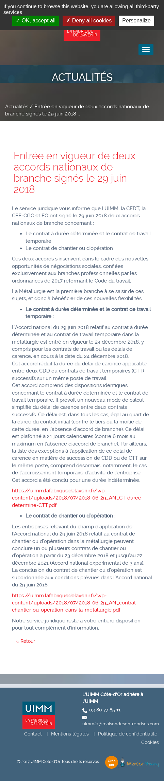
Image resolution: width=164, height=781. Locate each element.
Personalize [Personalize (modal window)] (136, 20)
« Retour (25, 641)
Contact (33, 734)
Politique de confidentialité (127, 734)
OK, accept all (35, 20)
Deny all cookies (89, 20)
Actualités (16, 107)
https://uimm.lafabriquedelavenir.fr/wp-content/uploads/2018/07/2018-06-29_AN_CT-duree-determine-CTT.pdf (77, 498)
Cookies (150, 742)
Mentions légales (70, 734)
